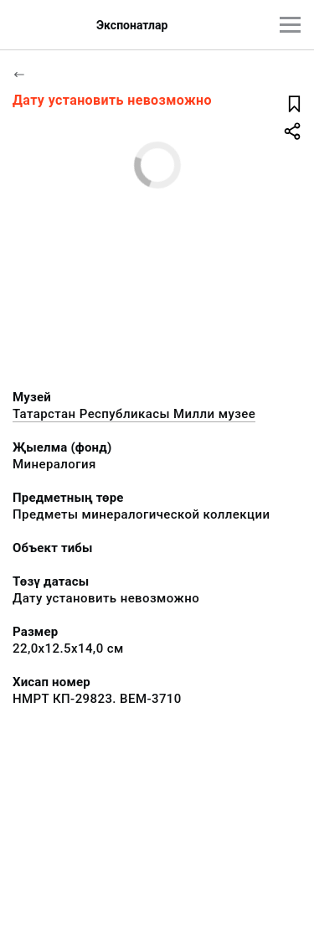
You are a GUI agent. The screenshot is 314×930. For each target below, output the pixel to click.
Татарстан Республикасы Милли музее (134, 413)
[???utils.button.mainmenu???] (290, 24)
